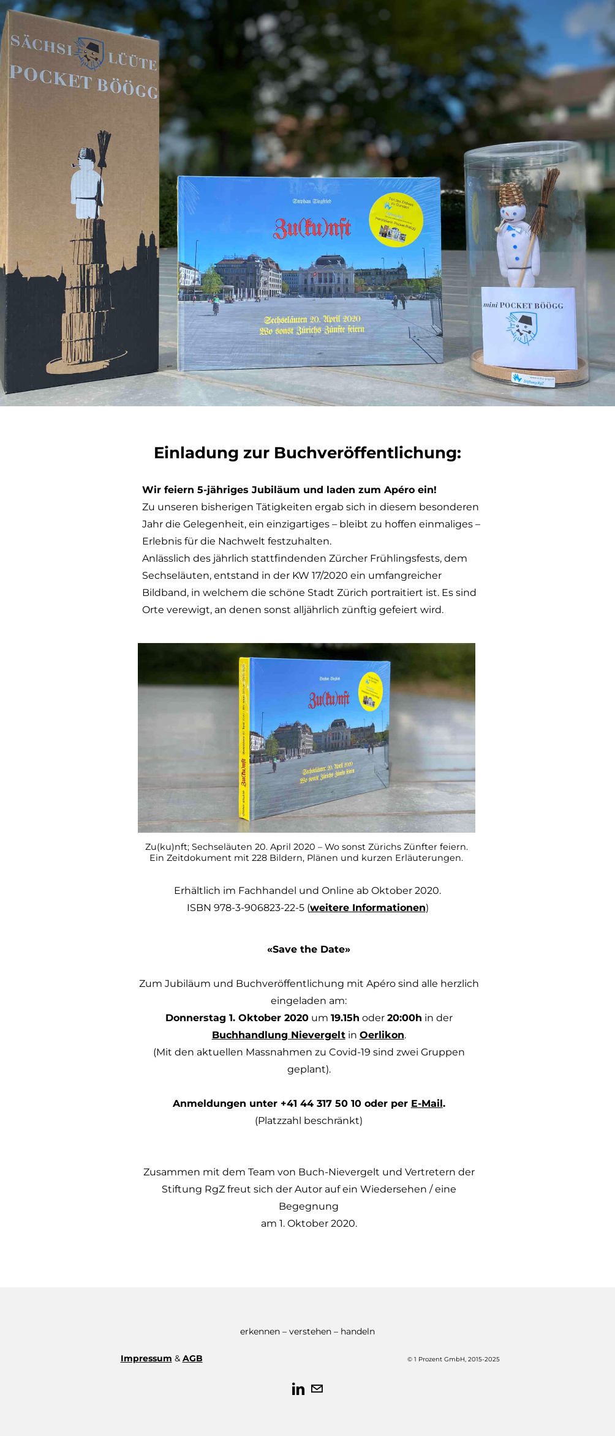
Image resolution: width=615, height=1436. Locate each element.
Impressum (146, 1358)
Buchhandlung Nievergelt (278, 1035)
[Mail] (317, 1389)
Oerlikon (382, 1035)
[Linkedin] (298, 1389)
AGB (193, 1358)
